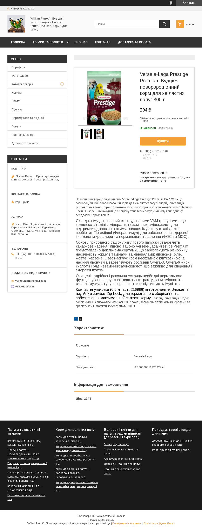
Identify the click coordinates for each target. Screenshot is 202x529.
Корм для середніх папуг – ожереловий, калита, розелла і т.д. (75, 459)
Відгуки (16, 126)
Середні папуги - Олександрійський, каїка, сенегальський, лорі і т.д (23, 454)
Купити (163, 141)
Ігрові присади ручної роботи (171, 449)
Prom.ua (120, 516)
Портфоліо (19, 67)
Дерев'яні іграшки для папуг (122, 463)
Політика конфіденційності (159, 523)
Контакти (102, 42)
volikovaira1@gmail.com (30, 280)
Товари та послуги (47, 42)
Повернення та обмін (28, 52)
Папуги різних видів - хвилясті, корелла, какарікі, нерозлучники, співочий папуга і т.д (28, 476)
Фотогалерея (20, 75)
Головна (18, 42)
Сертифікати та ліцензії (28, 118)
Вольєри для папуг (116, 444)
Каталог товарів (22, 84)
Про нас (81, 42)
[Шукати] (164, 24)
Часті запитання (23, 134)
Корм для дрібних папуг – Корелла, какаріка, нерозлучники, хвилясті (72, 473)
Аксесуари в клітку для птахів (123, 458)
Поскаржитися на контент (127, 523)
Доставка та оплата (134, 42)
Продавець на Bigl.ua (101, 519)
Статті (16, 101)
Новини (17, 92)
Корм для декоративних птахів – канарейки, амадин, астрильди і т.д (77, 486)
